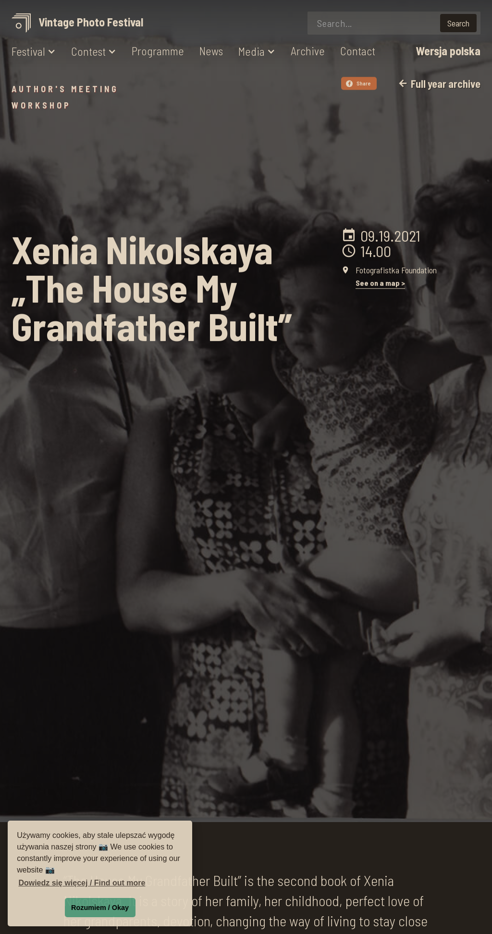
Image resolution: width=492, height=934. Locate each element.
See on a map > (380, 282)
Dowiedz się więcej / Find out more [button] (81, 883)
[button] (34, 52)
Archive (308, 51)
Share (358, 83)
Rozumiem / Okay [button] (100, 907)
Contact (357, 51)
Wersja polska (448, 51)
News (211, 51)
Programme (158, 51)
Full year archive (438, 83)
